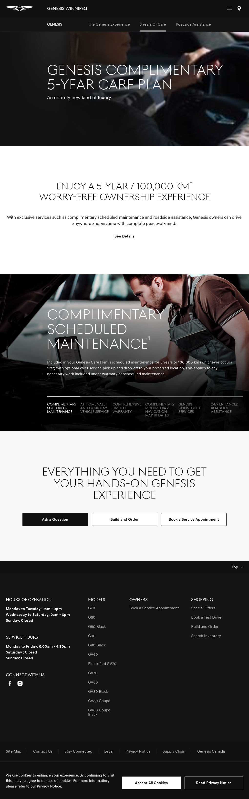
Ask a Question (55, 519)
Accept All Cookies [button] (151, 782)
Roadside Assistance (193, 24)
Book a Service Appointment (194, 519)
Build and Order (124, 519)
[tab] (63, 406)
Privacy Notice (49, 786)
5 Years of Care (153, 24)
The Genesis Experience (109, 24)
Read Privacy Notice (214, 782)
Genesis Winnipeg (67, 8)
